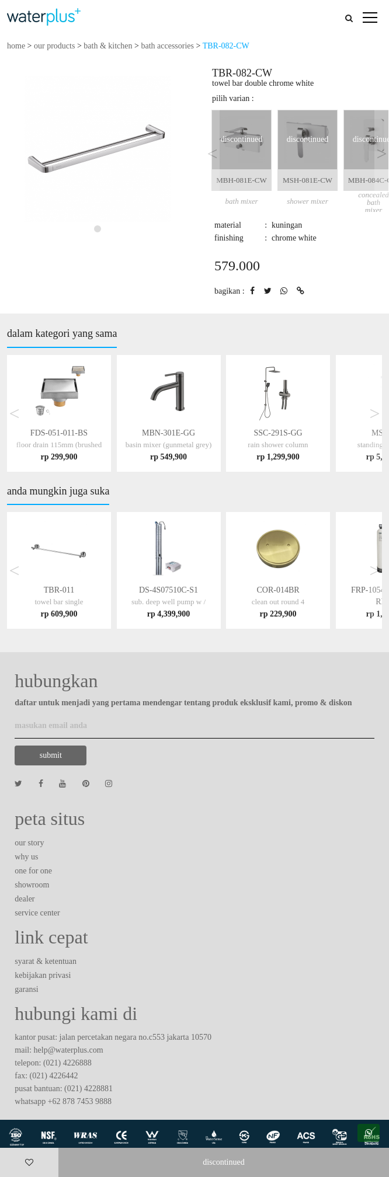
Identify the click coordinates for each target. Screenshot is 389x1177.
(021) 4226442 (54, 1075)
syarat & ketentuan (46, 961)
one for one (33, 870)
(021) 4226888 (67, 1062)
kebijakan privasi (43, 975)
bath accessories (167, 45)
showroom (32, 884)
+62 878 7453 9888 (80, 1101)
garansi (26, 989)
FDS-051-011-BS (59, 445)
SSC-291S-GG (278, 445)
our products (54, 45)
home (16, 45)
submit (51, 755)
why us (26, 856)
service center (37, 912)
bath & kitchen (108, 45)
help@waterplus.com (68, 1050)
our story (29, 842)
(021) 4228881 (88, 1088)
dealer (24, 898)
